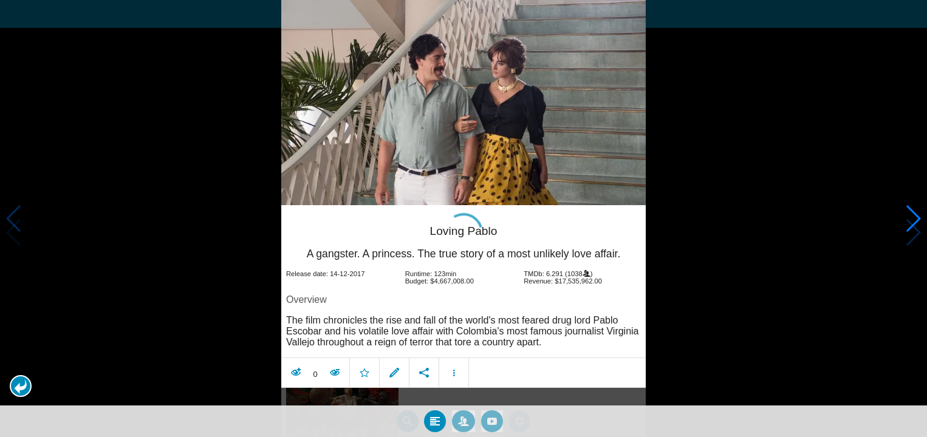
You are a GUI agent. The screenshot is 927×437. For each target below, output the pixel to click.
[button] (21, 386)
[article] (463, 266)
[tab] (435, 388)
